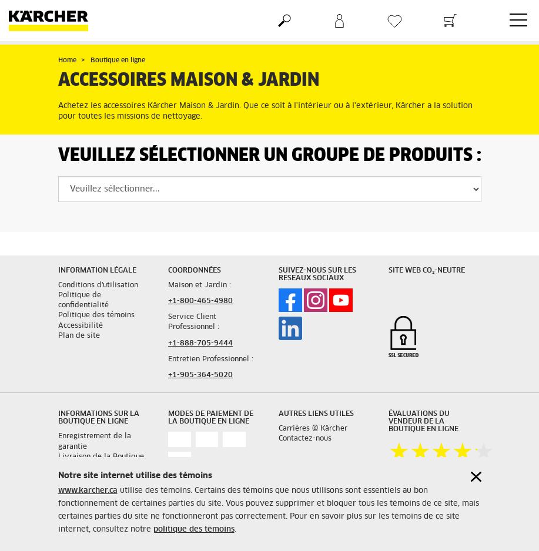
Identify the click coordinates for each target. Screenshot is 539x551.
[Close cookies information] (476, 477)
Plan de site (79, 336)
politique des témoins (194, 529)
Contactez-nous (305, 438)
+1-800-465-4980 (200, 301)
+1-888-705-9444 (200, 343)
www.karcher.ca (88, 491)
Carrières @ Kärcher (313, 428)
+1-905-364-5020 (200, 375)
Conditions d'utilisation (98, 285)
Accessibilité (80, 326)
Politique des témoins (96, 315)
